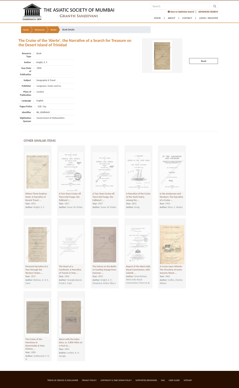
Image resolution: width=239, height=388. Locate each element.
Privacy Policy (89, 380)
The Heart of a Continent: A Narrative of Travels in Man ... (70, 265)
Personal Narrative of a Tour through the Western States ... (36, 265)
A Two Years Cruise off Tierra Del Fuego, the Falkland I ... (70, 193)
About (171, 18)
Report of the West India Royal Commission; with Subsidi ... (138, 265)
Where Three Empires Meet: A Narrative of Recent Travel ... (36, 193)
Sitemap (188, 380)
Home (157, 18)
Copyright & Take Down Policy (116, 380)
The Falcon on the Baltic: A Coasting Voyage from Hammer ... (104, 265)
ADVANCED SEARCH (208, 11)
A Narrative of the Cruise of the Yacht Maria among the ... (138, 193)
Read (203, 51)
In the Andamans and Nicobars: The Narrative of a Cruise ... (171, 193)
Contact (187, 18)
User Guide (174, 380)
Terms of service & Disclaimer (62, 380)
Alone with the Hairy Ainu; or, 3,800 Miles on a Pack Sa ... (70, 338)
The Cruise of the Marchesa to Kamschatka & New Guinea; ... (35, 340)
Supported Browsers (146, 380)
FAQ (163, 380)
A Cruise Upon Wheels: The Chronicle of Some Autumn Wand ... (171, 265)
